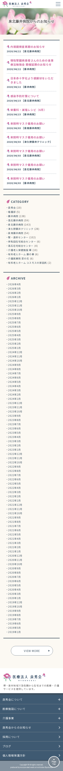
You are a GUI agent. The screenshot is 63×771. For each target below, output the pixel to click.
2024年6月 (14, 377)
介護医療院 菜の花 (18, 258)
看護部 (12, 212)
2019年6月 (14, 623)
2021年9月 (14, 517)
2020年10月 (15, 564)
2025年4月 (14, 335)
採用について (11, 737)
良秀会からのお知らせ (17, 727)
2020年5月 (14, 585)
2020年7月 (14, 577)
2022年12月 (15, 454)
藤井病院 (13, 216)
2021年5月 (14, 534)
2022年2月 (14, 496)
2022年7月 (14, 475)
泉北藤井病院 (15, 224)
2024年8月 (14, 369)
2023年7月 (14, 424)
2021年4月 (14, 538)
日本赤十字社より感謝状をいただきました (32, 80)
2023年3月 (14, 441)
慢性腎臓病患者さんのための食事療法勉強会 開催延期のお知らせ (32, 62)
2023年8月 (14, 420)
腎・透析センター (18, 237)
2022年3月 (14, 492)
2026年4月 (14, 284)
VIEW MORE (32, 651)
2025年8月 (14, 318)
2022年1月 (14, 500)
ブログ (7, 746)
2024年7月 (14, 373)
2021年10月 (15, 513)
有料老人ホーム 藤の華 (21, 254)
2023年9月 (14, 415)
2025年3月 (14, 339)
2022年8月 (14, 471)
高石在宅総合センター (20, 245)
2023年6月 (14, 428)
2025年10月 (15, 309)
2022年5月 (14, 483)
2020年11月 (15, 560)
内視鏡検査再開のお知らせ (27, 47)
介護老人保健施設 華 (20, 250)
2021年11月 (15, 509)
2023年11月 (15, 407)
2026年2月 (14, 292)
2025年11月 (15, 305)
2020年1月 (14, 598)
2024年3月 (14, 390)
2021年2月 (14, 547)
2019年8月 (14, 615)
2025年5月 (14, 331)
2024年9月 (14, 365)
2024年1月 (14, 398)
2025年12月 (15, 301)
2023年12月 (15, 403)
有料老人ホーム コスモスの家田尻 (27, 262)
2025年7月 (14, 322)
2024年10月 (15, 360)
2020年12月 (15, 555)
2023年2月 (14, 445)
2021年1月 (14, 551)
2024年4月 (14, 386)
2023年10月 (15, 411)
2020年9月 (14, 568)
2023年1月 (14, 449)
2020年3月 (14, 593)
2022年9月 (14, 466)
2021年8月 (14, 521)
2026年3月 (14, 288)
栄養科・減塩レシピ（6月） (28, 110)
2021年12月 (15, 504)
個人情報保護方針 (14, 755)
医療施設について (14, 709)
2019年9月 (14, 610)
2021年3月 (14, 543)
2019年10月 (15, 606)
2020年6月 (14, 581)
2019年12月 (15, 602)
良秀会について (13, 699)
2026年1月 (14, 297)
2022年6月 (14, 479)
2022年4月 (14, 487)
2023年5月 (14, 432)
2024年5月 (14, 381)
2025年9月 (14, 314)
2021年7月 (14, 526)
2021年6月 (14, 530)
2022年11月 (15, 458)
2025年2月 (14, 343)
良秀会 (12, 207)
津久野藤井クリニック (20, 228)
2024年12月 (15, 352)
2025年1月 (14, 348)
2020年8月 (14, 572)
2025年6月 (14, 326)
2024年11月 (15, 356)
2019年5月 (14, 627)
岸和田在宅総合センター (22, 241)
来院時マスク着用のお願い (27, 123)
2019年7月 (14, 619)
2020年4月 (14, 589)
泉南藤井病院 (15, 233)
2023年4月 (14, 437)
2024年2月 (14, 394)
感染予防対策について (24, 96)
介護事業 (8, 718)
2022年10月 (15, 462)
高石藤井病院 (15, 220)
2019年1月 (14, 632)
